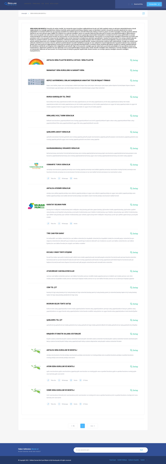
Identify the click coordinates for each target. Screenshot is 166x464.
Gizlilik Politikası (122, 460)
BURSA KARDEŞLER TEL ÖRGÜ (59, 97)
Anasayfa (24, 13)
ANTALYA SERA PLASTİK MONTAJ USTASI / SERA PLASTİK (70, 60)
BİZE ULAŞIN (61, 4)
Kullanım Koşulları (134, 460)
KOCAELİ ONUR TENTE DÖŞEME (59, 252)
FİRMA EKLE (38, 4)
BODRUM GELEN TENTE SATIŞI (59, 304)
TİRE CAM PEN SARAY (55, 233)
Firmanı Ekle (154, 4)
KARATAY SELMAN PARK (56, 205)
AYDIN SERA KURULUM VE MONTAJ (61, 366)
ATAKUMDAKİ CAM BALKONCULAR (60, 271)
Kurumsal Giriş (138, 4)
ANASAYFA (28, 4)
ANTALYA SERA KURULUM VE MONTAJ (62, 350)
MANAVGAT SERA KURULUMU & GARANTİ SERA (65, 70)
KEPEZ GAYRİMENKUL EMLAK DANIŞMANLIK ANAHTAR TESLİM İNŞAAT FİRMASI (78, 80)
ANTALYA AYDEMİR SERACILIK (58, 188)
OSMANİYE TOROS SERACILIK (58, 165)
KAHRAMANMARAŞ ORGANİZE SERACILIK (63, 148)
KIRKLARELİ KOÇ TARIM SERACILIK (60, 116)
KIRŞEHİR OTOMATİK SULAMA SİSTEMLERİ (64, 334)
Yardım (142, 460)
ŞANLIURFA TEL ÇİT (54, 320)
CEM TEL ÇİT (52, 287)
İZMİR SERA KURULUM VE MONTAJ (60, 390)
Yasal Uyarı (112, 460)
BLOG (52, 4)
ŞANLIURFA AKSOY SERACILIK (58, 132)
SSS (46, 4)
